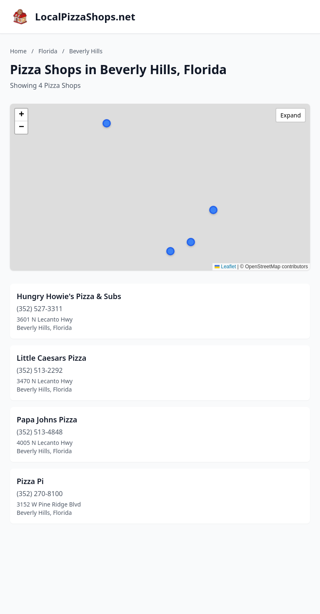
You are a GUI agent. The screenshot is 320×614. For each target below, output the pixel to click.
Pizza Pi (30, 481)
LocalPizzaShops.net (85, 16)
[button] (191, 242)
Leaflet (225, 267)
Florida (47, 51)
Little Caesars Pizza (51, 358)
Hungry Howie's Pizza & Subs (69, 296)
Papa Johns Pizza (47, 419)
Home (18, 51)
